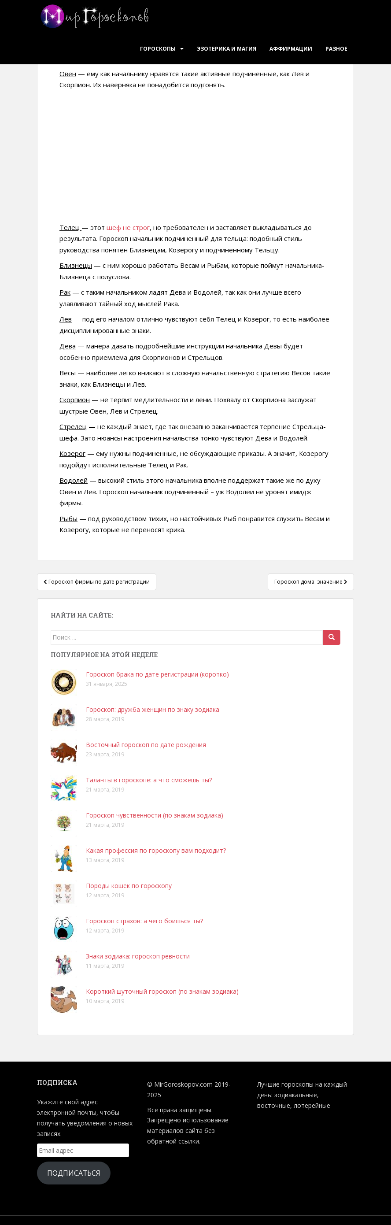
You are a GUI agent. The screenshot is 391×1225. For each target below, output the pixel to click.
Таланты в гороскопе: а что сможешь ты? (149, 780)
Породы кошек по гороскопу (129, 885)
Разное (336, 48)
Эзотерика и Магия (226, 48)
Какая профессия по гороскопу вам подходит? (156, 850)
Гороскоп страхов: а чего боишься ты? (144, 921)
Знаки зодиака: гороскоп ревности (138, 956)
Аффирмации (290, 48)
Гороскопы (158, 48)
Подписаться (73, 1173)
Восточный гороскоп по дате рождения (146, 744)
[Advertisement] (195, 156)
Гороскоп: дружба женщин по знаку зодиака (152, 709)
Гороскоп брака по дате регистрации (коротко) (157, 674)
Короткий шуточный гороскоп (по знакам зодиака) (162, 991)
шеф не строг (128, 227)
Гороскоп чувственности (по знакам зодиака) (154, 815)
